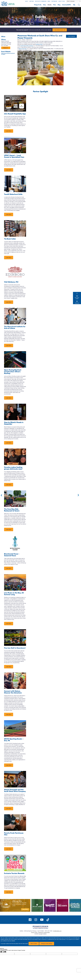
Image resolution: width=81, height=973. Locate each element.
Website (5, 47)
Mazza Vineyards (22, 48)
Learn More (8, 131)
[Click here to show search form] (79, 5)
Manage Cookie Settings (46, 943)
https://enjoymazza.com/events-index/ (8, 54)
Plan (54, 4)
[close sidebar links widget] (77, 293)
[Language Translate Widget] (73, 1)
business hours (39, 44)
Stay (44, 4)
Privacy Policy (34, 932)
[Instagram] (35, 919)
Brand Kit (41, 932)
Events (49, 4)
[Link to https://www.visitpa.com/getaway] (40, 928)
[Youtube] (42, 919)
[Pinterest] (52, 919)
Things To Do (37, 4)
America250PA (66, 4)
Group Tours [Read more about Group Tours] (61, 1)
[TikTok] (47, 919)
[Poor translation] (4, 952)
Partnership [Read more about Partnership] (54, 1)
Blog (59, 4)
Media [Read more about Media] (49, 1)
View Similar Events (59, 30)
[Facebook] (30, 919)
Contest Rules (46, 932)
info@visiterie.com (57, 931)
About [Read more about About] (26, 1)
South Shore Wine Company (26, 45)
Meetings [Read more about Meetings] (32, 1)
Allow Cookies (34, 943)
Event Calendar (71, 36)
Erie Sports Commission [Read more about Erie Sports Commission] (40, 1)
